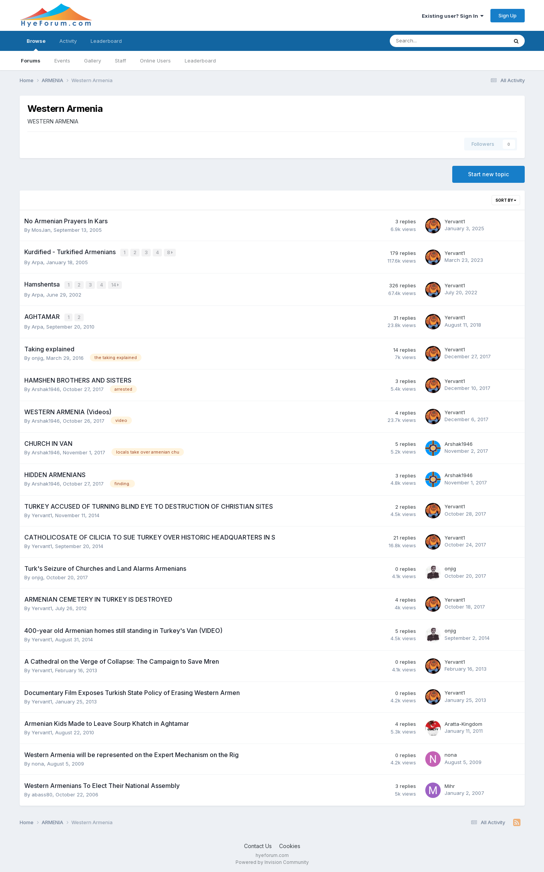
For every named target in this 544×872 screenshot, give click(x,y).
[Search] (428, 41)
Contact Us (258, 844)
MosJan (41, 230)
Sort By (505, 200)
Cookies (289, 844)
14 (116, 284)
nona (38, 762)
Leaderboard (200, 60)
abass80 (42, 793)
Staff (120, 60)
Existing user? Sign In (452, 16)
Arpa (37, 261)
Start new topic (488, 174)
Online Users (155, 60)
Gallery (92, 60)
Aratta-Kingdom (463, 722)
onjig (37, 356)
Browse (36, 44)
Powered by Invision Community (272, 861)
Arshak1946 (46, 388)
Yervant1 (455, 221)
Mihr (450, 784)
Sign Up (508, 15)
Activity (68, 41)
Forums (30, 60)
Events (62, 60)
